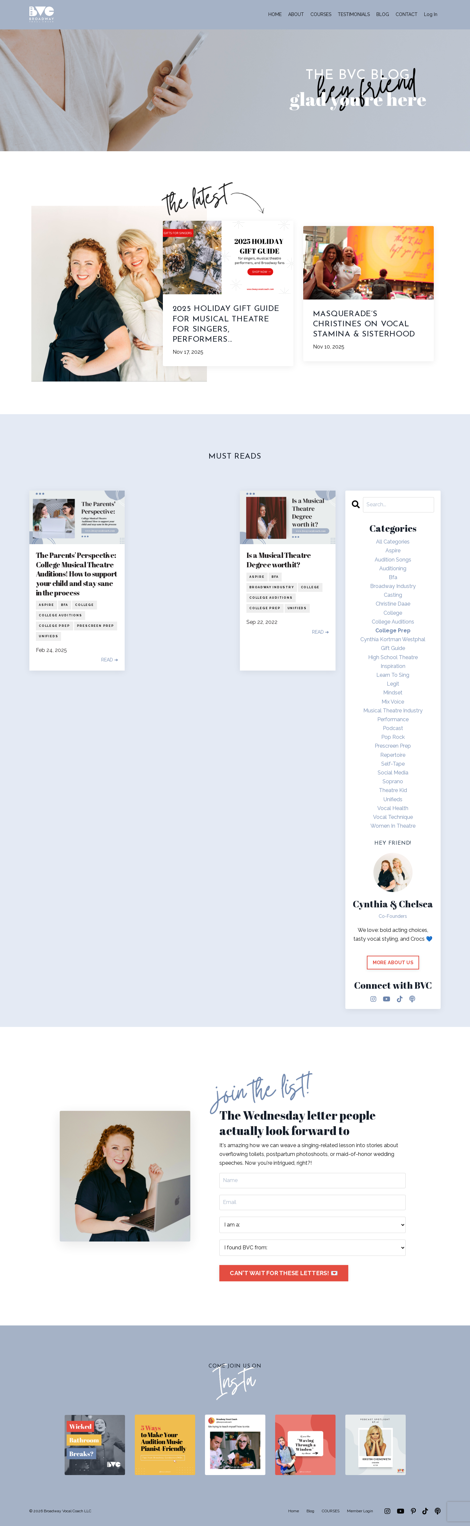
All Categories (393, 542)
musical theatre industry (393, 710)
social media (393, 773)
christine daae (393, 604)
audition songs (393, 560)
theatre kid (393, 790)
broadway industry (271, 587)
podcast (393, 728)
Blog (310, 1511)
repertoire (392, 755)
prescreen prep (95, 625)
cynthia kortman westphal (392, 639)
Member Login (360, 1511)
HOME (275, 14)
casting (393, 595)
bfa (64, 605)
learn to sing (392, 675)
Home (293, 1511)
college (84, 605)
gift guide (393, 648)
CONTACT (406, 14)
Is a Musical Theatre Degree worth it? (278, 560)
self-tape (393, 764)
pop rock (393, 737)
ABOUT (296, 14)
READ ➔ (109, 659)
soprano (393, 781)
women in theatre (392, 826)
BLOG (382, 14)
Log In (430, 14)
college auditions (60, 615)
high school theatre (393, 657)
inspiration (393, 666)
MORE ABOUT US (393, 962)
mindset (392, 693)
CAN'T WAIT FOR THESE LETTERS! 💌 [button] (284, 1273)
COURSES (320, 14)
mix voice (393, 702)
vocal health (392, 808)
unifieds (48, 636)
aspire (46, 605)
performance (393, 719)
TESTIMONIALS (354, 14)
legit (393, 684)
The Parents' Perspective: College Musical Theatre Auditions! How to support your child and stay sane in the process (76, 574)
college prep (54, 625)
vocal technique (393, 817)
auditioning (392, 568)
